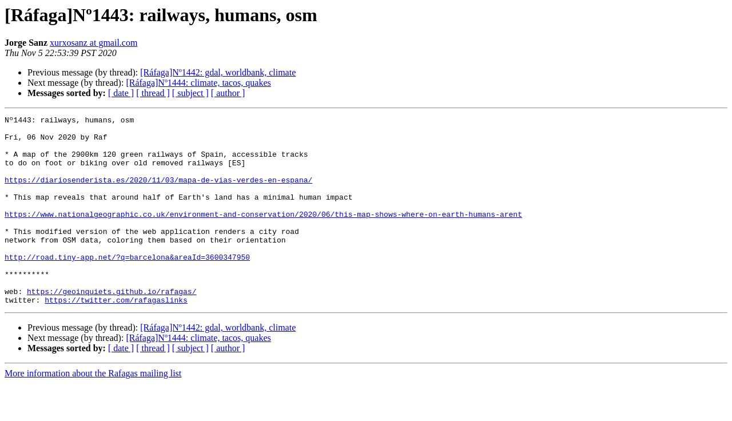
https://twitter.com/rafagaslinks (116, 337)
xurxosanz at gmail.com (93, 42)
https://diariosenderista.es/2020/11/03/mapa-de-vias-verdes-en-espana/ (158, 193)
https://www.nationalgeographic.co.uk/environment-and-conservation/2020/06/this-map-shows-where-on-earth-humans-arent (263, 234)
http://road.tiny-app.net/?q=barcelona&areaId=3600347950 (127, 286)
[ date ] (121, 93)
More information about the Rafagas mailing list (93, 411)
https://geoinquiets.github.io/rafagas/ (111, 327)
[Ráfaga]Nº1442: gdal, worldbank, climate (218, 72)
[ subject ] (190, 93)
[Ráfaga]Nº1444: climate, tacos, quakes (198, 83)
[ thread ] (153, 93)
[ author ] (228, 93)
